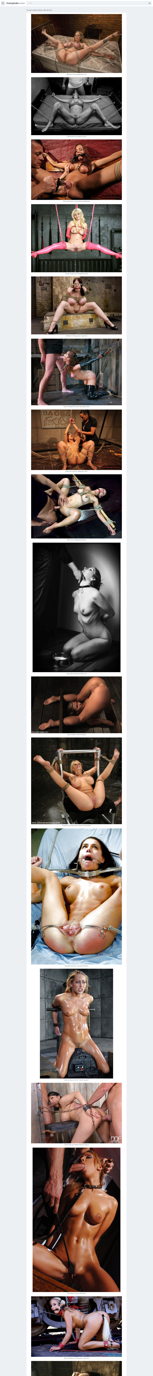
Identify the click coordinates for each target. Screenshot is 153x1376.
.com (15, 3)
